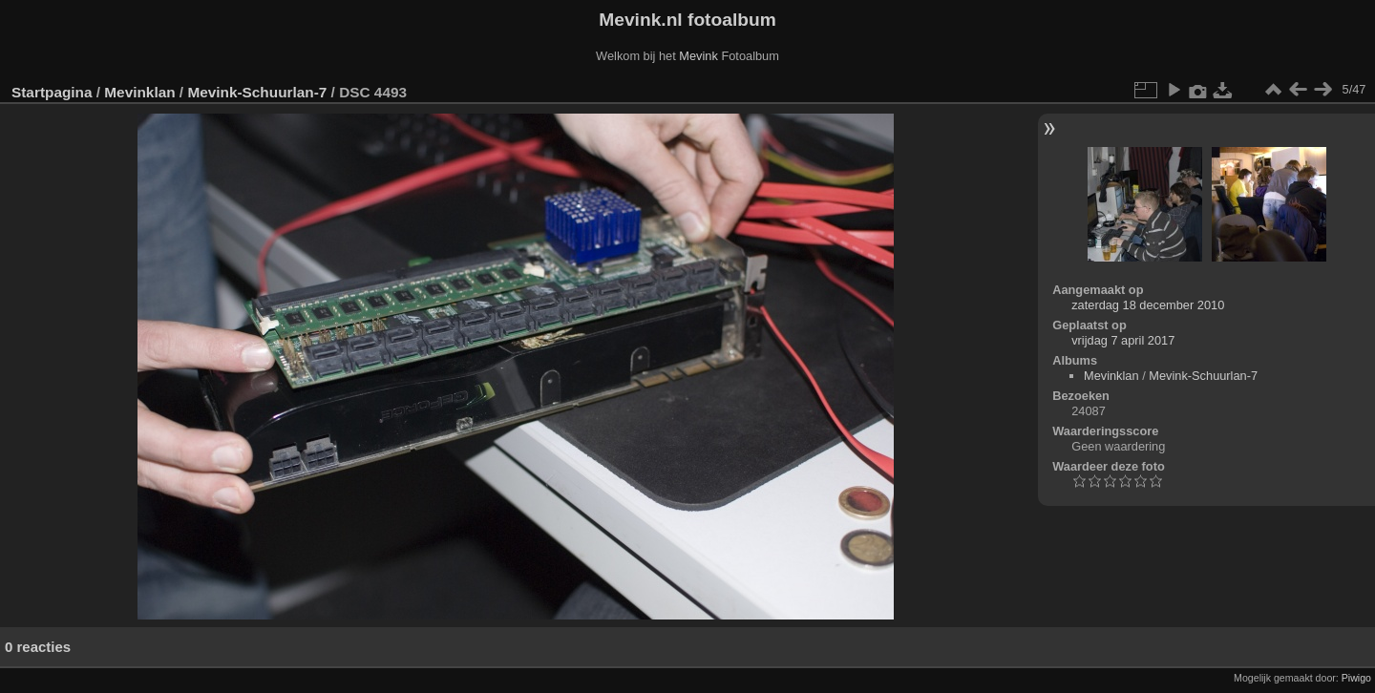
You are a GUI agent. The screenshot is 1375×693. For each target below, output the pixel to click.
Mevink (698, 56)
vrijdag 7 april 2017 (1122, 340)
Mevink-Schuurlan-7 (257, 92)
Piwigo (1356, 677)
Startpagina (52, 92)
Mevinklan (139, 92)
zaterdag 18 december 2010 (1147, 305)
